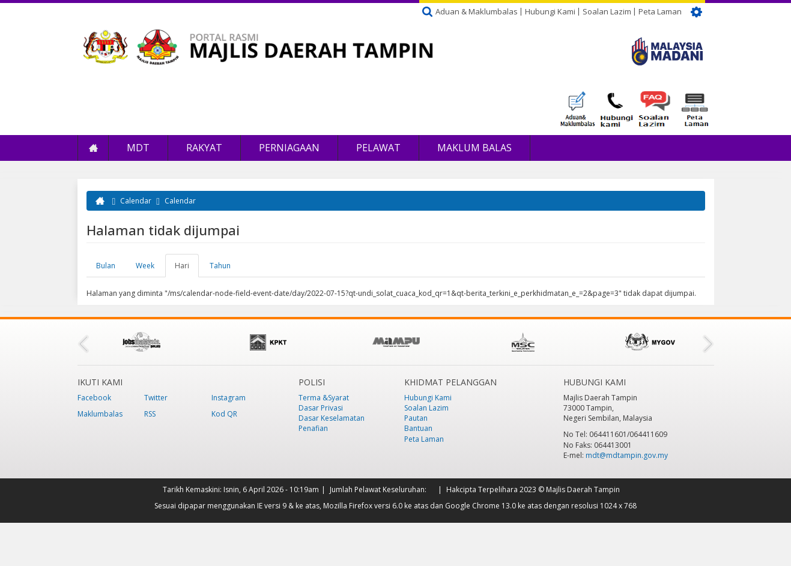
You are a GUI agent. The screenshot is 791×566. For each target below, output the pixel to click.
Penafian (313, 428)
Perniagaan (289, 147)
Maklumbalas (100, 414)
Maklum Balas (474, 147)
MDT (138, 147)
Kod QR (224, 414)
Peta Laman (660, 11)
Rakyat (204, 147)
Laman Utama (93, 148)
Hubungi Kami (550, 11)
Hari (187, 268)
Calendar (135, 201)
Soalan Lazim (607, 11)
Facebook (94, 398)
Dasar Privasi (321, 408)
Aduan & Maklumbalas (476, 11)
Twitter (156, 398)
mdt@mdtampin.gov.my (627, 455)
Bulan (105, 265)
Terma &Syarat (324, 398)
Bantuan (418, 428)
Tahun (220, 265)
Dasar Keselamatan (332, 418)
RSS (150, 414)
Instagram (228, 398)
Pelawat (378, 147)
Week (145, 265)
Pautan (416, 418)
